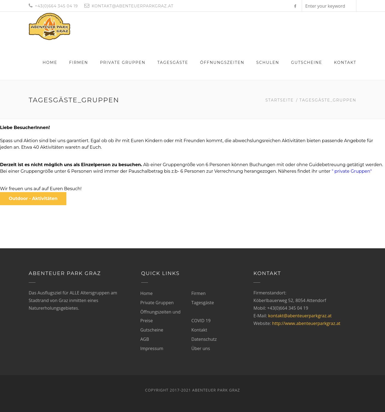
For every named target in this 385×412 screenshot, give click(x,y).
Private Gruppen (123, 62)
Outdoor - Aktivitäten (33, 198)
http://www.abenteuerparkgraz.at (306, 323)
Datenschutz (204, 339)
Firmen (78, 62)
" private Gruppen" (352, 171)
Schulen (267, 62)
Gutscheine (306, 62)
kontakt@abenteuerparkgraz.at (299, 316)
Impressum (151, 348)
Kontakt (345, 62)
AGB (144, 339)
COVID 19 (201, 321)
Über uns (200, 348)
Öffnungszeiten (222, 62)
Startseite (279, 100)
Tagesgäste (172, 62)
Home (50, 62)
